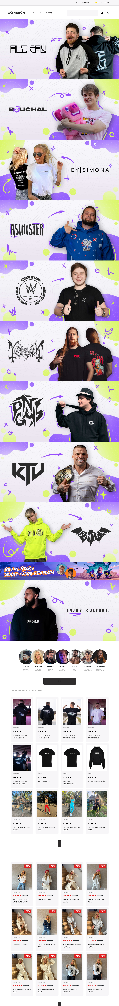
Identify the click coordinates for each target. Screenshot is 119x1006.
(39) (59, 681)
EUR (105, 2)
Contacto (85, 2)
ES (97, 2)
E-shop (49, 13)
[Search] (82, 13)
